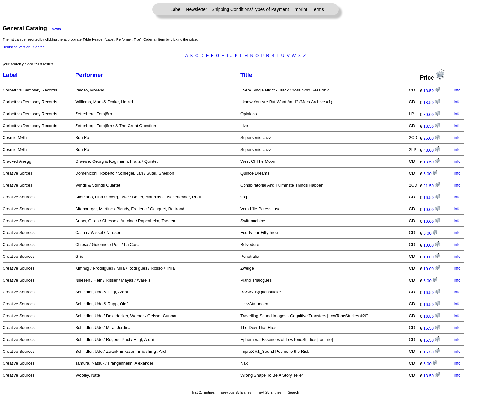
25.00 (431, 138)
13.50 (431, 162)
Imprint (300, 9)
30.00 (431, 114)
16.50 (431, 197)
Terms (318, 9)
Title (246, 75)
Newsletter (196, 9)
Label (175, 9)
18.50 (431, 90)
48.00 (431, 150)
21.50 (431, 185)
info (457, 90)
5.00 (430, 173)
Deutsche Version (16, 47)
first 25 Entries (203, 392)
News (56, 29)
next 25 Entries (269, 392)
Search (38, 47)
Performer (89, 75)
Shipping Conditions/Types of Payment (250, 9)
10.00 (431, 209)
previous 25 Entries (236, 392)
